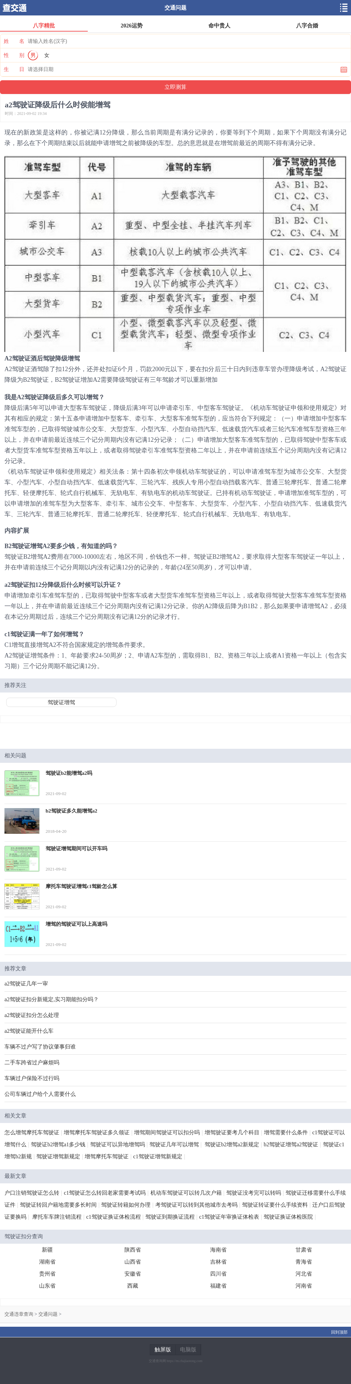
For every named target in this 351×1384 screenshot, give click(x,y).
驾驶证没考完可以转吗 (253, 1193)
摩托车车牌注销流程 (57, 1217)
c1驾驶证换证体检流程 (113, 1217)
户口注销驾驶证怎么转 (31, 1193)
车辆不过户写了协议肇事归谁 (40, 1047)
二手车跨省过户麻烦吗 (31, 1062)
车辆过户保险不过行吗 (31, 1078)
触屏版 (163, 1349)
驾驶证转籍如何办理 (125, 1205)
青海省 (303, 1262)
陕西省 (132, 1250)
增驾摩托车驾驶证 (107, 1156)
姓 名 (14, 41)
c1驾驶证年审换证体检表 (229, 1217)
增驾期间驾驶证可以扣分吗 (167, 1132)
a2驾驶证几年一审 (26, 983)
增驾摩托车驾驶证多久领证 (97, 1132)
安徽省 (132, 1274)
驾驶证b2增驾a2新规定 (232, 1144)
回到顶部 (339, 1332)
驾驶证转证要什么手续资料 (275, 1205)
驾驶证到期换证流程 (170, 1217)
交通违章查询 (18, 1314)
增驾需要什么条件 (286, 1132)
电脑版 (188, 1349)
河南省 (303, 1286)
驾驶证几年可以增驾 (174, 1144)
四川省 (218, 1274)
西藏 (132, 1286)
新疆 (47, 1250)
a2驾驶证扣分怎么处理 (31, 1015)
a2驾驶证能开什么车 (28, 1031)
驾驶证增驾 (61, 702)
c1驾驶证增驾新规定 (157, 1156)
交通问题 (175, 8)
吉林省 (218, 1262)
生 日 (14, 69)
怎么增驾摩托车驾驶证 (31, 1132)
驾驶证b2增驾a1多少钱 (58, 1144)
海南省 (218, 1250)
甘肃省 (303, 1250)
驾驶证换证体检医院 (288, 1217)
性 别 (14, 55)
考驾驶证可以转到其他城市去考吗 (196, 1205)
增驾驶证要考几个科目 (232, 1132)
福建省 (218, 1286)
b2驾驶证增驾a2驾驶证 (291, 1144)
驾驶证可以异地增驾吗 (117, 1144)
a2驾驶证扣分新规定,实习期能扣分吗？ (51, 999)
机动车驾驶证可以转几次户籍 (186, 1193)
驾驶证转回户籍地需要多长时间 (58, 1205)
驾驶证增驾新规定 (58, 1156)
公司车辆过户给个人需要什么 (40, 1094)
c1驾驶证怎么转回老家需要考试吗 (105, 1193)
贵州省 (47, 1274)
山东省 (47, 1286)
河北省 (303, 1274)
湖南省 (47, 1262)
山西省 (132, 1262)
